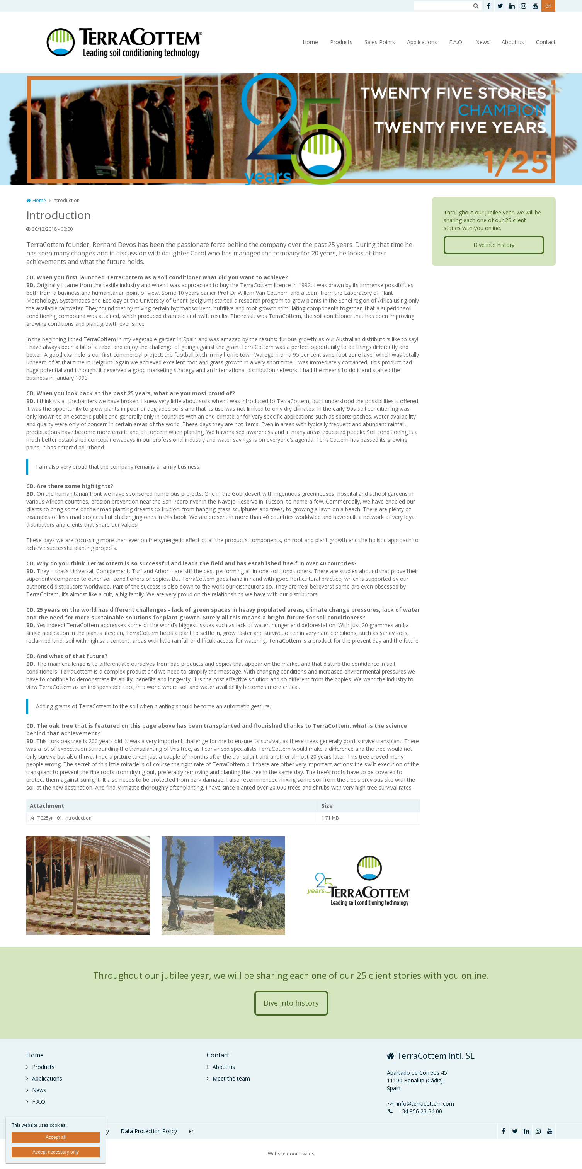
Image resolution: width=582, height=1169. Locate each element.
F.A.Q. (456, 42)
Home (310, 42)
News (482, 42)
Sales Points (379, 42)
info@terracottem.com (420, 1103)
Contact (546, 42)
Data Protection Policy (149, 1131)
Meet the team (231, 1078)
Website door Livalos (291, 1153)
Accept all (56, 1137)
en (548, 5)
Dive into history (493, 244)
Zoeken (476, 5)
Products (341, 42)
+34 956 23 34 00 (414, 1111)
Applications (422, 42)
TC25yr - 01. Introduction (64, 818)
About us (513, 42)
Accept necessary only (55, 1152)
